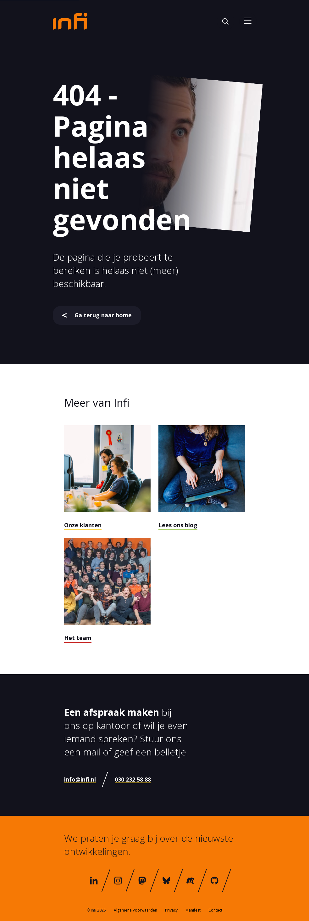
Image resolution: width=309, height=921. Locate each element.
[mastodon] (142, 880)
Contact (215, 910)
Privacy (171, 910)
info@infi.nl (80, 779)
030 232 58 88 (133, 779)
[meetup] (190, 880)
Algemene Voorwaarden (135, 910)
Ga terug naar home (97, 315)
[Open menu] (248, 21)
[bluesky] (166, 880)
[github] (214, 880)
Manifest (193, 910)
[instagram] (118, 880)
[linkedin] (94, 880)
